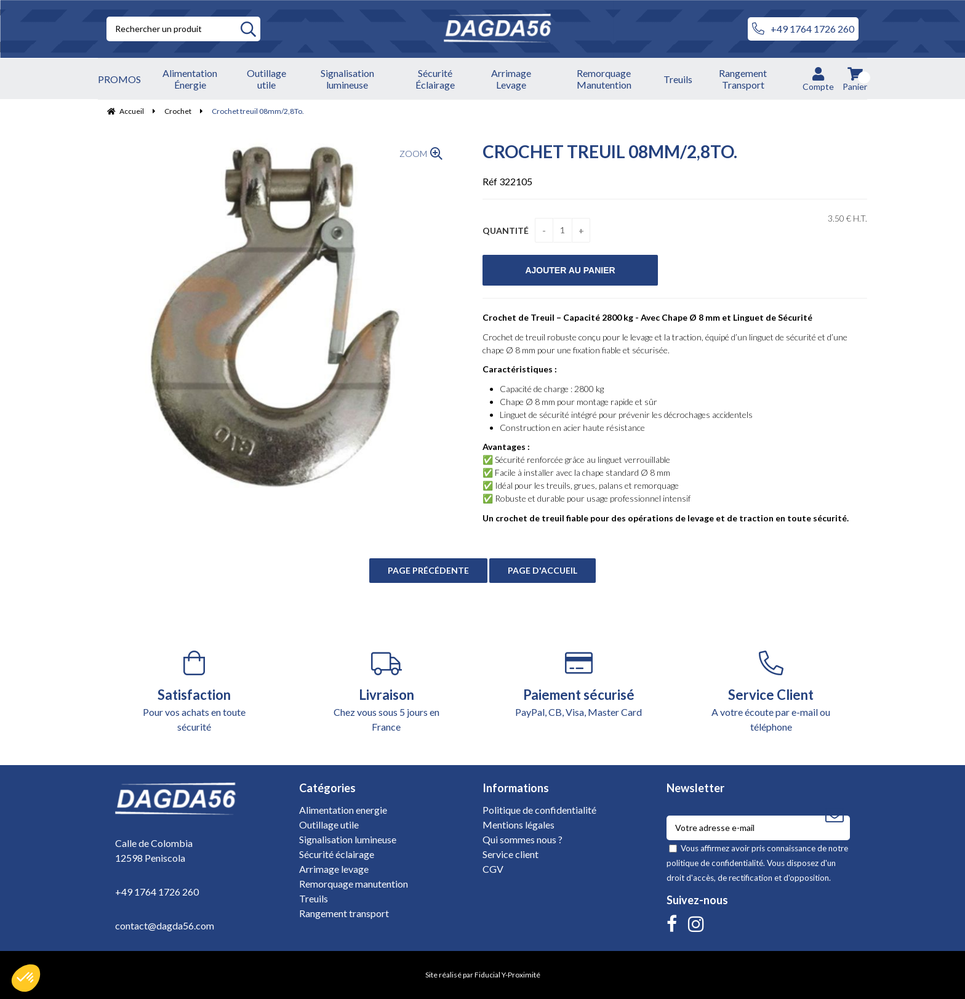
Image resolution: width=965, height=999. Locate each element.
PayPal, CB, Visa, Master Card (578, 684)
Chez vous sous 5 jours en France (386, 691)
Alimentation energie (343, 810)
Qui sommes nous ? (522, 839)
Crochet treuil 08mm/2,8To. (609, 151)
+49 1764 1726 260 (803, 29)
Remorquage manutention (353, 883)
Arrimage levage (334, 869)
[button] (26, 978)
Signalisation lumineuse (347, 839)
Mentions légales (518, 824)
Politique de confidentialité (539, 810)
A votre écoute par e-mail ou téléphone (771, 691)
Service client (510, 854)
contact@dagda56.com (164, 925)
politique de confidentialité (715, 863)
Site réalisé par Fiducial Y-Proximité (482, 974)
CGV (492, 869)
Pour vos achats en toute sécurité (194, 691)
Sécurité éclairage (336, 854)
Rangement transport (344, 913)
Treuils (313, 898)
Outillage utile (329, 824)
